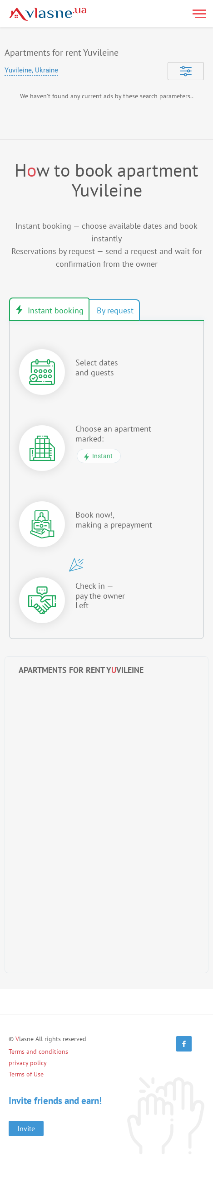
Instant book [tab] (49, 309)
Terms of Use (26, 1074)
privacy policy (28, 1062)
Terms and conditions (38, 1051)
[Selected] (186, 71)
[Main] (47, 14)
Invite (26, 1128)
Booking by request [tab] (114, 310)
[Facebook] (184, 1044)
